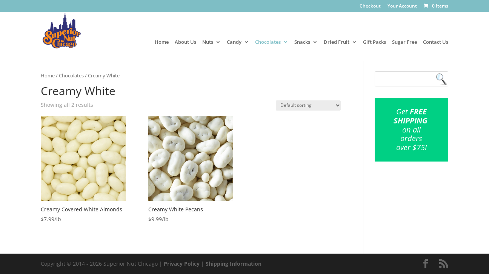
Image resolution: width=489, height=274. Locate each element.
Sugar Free (404, 42)
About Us (185, 42)
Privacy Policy (182, 263)
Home (162, 42)
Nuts (207, 42)
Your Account (402, 6)
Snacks (302, 42)
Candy (234, 42)
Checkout (370, 6)
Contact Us (435, 42)
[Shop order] (308, 105)
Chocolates (268, 42)
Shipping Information (233, 263)
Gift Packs (374, 42)
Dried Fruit (336, 42)
